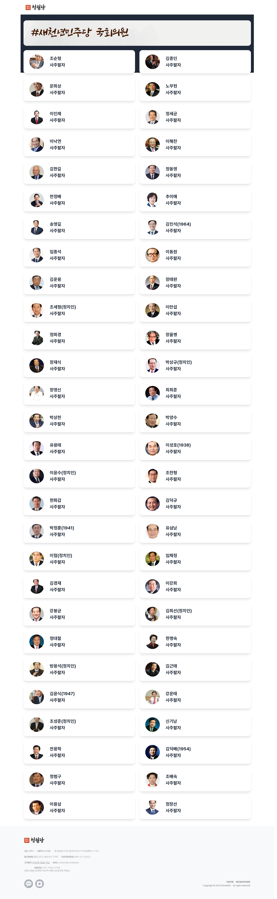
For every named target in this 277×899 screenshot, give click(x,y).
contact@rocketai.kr (69, 862)
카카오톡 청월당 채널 (41, 862)
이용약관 (229, 882)
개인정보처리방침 (243, 882)
